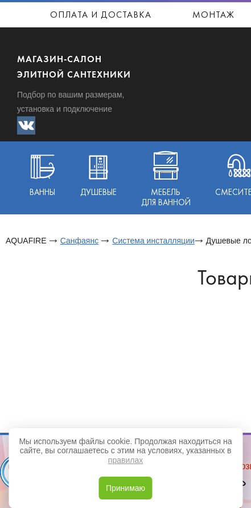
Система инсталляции (153, 240)
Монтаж (213, 15)
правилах (125, 460)
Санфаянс (79, 240)
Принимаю (125, 488)
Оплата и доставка (100, 15)
